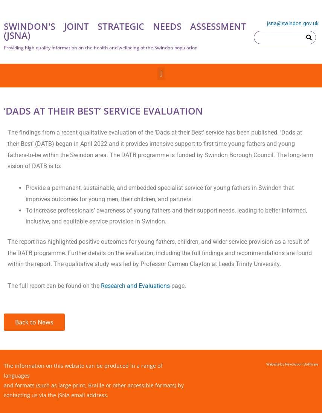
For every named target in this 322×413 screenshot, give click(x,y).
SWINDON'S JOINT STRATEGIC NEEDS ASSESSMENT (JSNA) (125, 30)
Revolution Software (301, 364)
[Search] (309, 37)
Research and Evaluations (135, 285)
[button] (161, 73)
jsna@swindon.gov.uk (293, 23)
